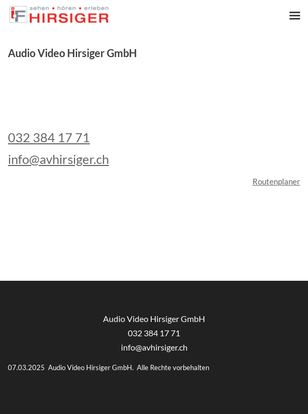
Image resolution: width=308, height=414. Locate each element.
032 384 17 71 (49, 137)
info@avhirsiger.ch (58, 159)
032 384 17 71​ (154, 333)
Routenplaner (276, 181)
